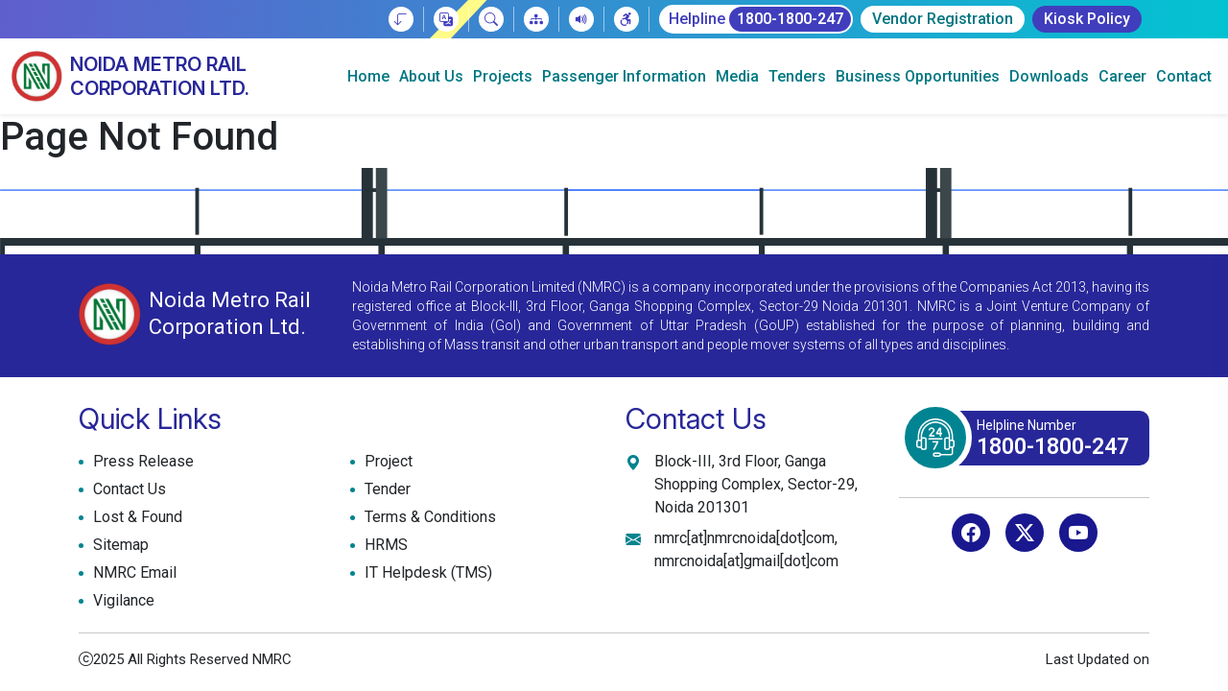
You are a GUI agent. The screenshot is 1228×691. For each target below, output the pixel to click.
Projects (502, 76)
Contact (1184, 76)
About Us (431, 76)
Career (1122, 76)
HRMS (384, 545)
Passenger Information (624, 76)
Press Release (141, 461)
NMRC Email (132, 572)
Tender (385, 489)
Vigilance (123, 600)
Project (386, 461)
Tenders (797, 76)
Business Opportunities (918, 76)
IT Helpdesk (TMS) (426, 572)
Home (368, 76)
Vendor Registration (942, 19)
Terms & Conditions (428, 517)
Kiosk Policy (1087, 19)
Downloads (1049, 76)
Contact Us (127, 489)
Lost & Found (135, 517)
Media (737, 76)
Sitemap (118, 545)
